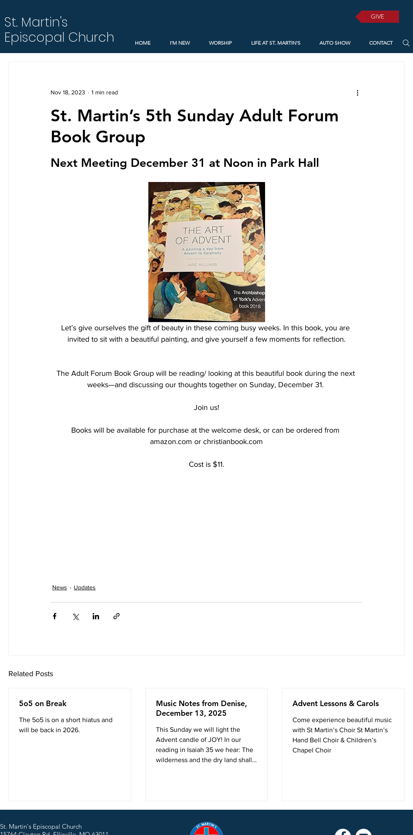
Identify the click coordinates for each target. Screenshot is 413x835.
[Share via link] (117, 616)
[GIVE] (377, 17)
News (59, 587)
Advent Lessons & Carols (335, 703)
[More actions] (357, 92)
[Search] (406, 43)
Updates (85, 587)
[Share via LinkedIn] (96, 616)
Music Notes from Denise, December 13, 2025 (201, 708)
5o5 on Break (43, 703)
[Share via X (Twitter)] (75, 616)
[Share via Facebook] (55, 616)
